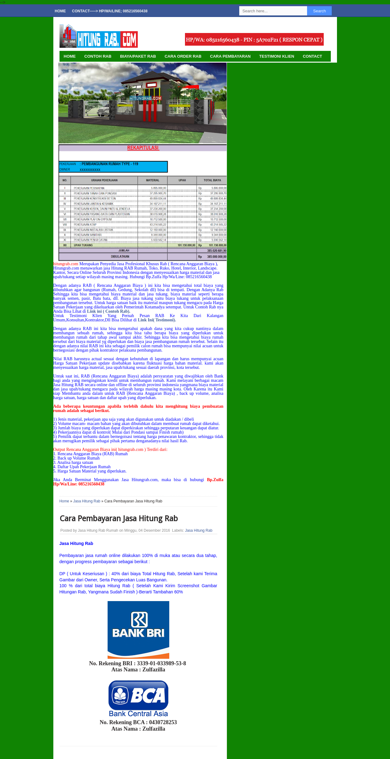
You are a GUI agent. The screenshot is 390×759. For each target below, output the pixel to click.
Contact (312, 56)
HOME (70, 56)
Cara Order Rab (183, 56)
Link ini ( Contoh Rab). (108, 311)
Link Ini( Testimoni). (157, 320)
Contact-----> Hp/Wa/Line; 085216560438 (110, 11)
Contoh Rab (98, 56)
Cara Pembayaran (230, 56)
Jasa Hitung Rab (86, 501)
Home (60, 11)
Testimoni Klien (276, 56)
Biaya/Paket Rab (138, 56)
